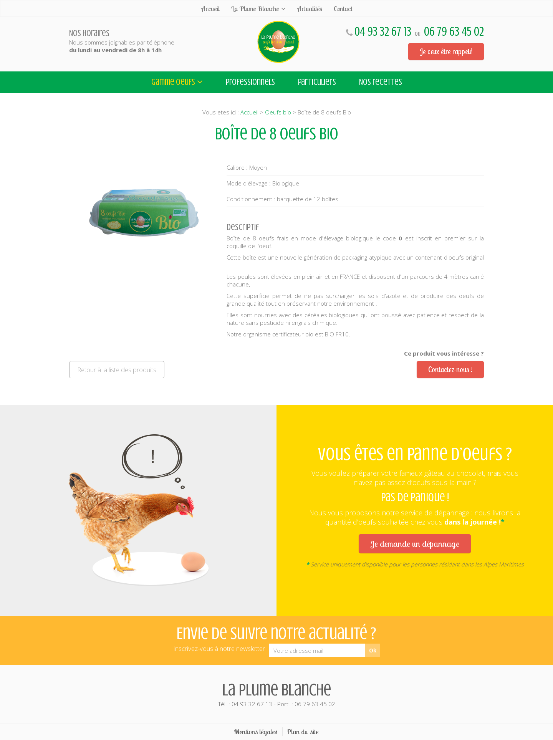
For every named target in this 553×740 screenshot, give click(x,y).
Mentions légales (255, 731)
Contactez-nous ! (450, 369)
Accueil (210, 8)
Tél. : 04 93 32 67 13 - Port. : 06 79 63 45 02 (276, 694)
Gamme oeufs (173, 82)
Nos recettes (380, 82)
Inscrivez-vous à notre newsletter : (220, 648)
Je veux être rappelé (446, 51)
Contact (343, 8)
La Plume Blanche (255, 8)
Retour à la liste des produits (116, 369)
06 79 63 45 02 (454, 32)
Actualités (309, 8)
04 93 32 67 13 (382, 32)
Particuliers (317, 82)
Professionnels (250, 82)
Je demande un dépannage (414, 543)
